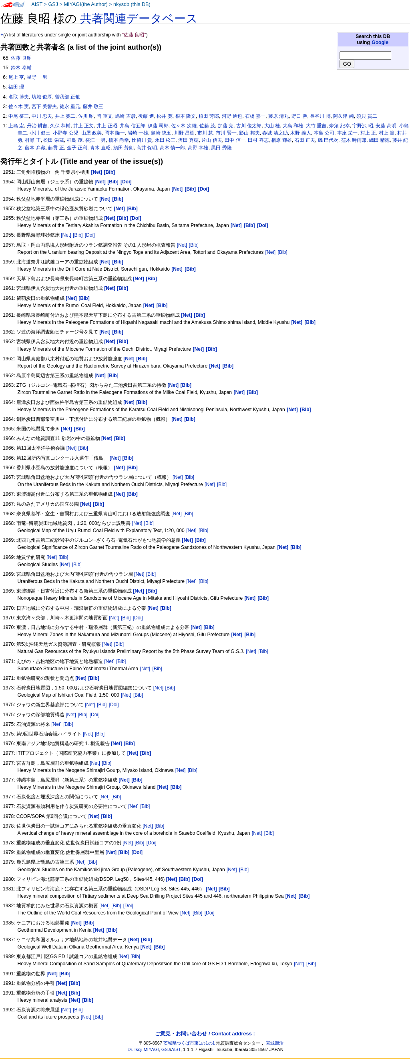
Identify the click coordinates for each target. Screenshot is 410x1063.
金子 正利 (77, 148)
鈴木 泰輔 (21, 67)
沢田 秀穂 (188, 140)
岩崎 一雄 (138, 133)
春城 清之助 (274, 133)
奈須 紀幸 (339, 126)
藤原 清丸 (278, 116)
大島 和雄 (293, 126)
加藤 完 (225, 126)
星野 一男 (37, 77)
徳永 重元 (70, 106)
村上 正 (368, 133)
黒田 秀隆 (221, 148)
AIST (36, 4)
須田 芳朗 (123, 148)
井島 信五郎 (132, 126)
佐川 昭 (86, 116)
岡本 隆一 (115, 133)
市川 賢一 (226, 133)
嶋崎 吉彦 (125, 116)
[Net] (66, 235)
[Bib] (77, 235)
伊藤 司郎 (158, 126)
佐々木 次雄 (183, 126)
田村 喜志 (258, 140)
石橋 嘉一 (255, 116)
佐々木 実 (18, 106)
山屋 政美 (91, 133)
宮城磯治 (274, 1043)
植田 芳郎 (209, 116)
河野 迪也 (232, 116)
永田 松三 (165, 140)
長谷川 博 (320, 116)
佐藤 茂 (207, 126)
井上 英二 (65, 116)
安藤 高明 (386, 126)
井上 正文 (83, 126)
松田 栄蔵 (53, 140)
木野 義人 (300, 133)
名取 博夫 (18, 97)
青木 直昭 (100, 148)
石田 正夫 (305, 140)
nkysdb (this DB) (132, 4)
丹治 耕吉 (37, 126)
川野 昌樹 (184, 133)
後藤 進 (146, 116)
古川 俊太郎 (248, 126)
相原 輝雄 (281, 140)
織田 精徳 (379, 140)
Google (380, 42)
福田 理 (16, 87)
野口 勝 (299, 116)
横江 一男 (95, 140)
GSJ (53, 4)
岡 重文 (104, 116)
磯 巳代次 (328, 140)
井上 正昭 (106, 126)
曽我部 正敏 (67, 97)
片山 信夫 (211, 140)
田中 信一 (235, 140)
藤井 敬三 (93, 106)
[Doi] (90, 235)
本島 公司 (324, 133)
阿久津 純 (343, 116)
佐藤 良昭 (21, 58)
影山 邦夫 (249, 133)
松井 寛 (164, 116)
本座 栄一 (347, 133)
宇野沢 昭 (362, 126)
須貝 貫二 (366, 116)
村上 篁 (386, 133)
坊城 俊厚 (42, 97)
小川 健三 (40, 133)
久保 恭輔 (60, 126)
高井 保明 (147, 148)
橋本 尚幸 (119, 140)
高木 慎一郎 (172, 148)
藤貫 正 (56, 148)
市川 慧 (205, 133)
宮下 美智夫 (44, 106)
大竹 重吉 (316, 126)
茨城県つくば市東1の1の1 (189, 1043)
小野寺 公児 (65, 133)
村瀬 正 (32, 140)
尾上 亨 (16, 77)
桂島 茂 (74, 140)
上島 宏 (16, 126)
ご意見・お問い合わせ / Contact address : (205, 1034)
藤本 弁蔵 (35, 148)
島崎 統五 (161, 133)
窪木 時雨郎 (353, 140)
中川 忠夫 (42, 116)
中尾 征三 (18, 116)
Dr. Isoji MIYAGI (143, 1049)
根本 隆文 (185, 116)
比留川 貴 (142, 140)
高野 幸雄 (198, 148)
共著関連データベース (139, 18)
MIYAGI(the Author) (85, 4)
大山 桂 (272, 126)
